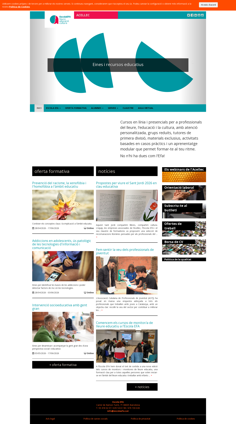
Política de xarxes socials (95, 418)
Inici (39, 108)
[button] (43, 61)
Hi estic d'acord (208, 4)
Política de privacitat (140, 418)
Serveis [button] (113, 108)
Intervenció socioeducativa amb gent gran (59, 307)
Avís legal (50, 418)
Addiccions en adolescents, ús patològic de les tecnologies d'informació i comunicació (61, 244)
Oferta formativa (76, 108)
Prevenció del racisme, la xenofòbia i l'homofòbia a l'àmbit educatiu (59, 185)
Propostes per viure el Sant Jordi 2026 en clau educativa (126, 185)
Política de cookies (186, 418)
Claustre (128, 108)
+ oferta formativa (63, 365)
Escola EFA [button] (53, 108)
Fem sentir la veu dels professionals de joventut (125, 251)
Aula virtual (145, 108)
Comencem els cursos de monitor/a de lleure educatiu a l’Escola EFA (124, 324)
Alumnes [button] (97, 108)
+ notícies (142, 387)
